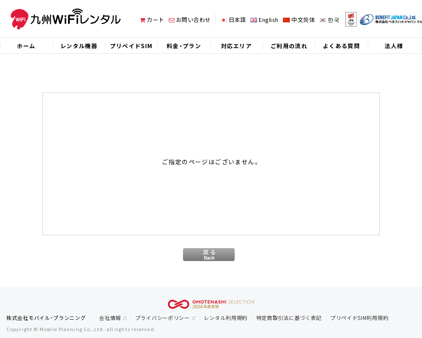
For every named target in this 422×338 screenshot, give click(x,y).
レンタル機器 (78, 46)
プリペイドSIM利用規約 (359, 317)
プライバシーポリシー (162, 317)
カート (152, 19)
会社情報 (110, 317)
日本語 (237, 19)
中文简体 (303, 19)
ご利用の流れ (288, 46)
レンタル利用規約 (226, 317)
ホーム (26, 46)
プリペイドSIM (131, 46)
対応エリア (236, 46)
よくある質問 (341, 46)
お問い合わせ (190, 19)
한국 (333, 19)
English (269, 19)
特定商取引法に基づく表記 (289, 317)
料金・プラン (184, 46)
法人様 (394, 46)
